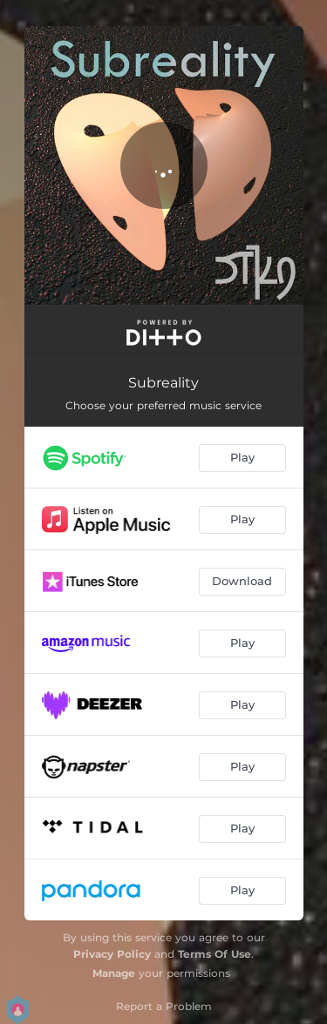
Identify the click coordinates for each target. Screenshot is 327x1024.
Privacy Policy (112, 953)
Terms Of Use (214, 953)
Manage (113, 973)
